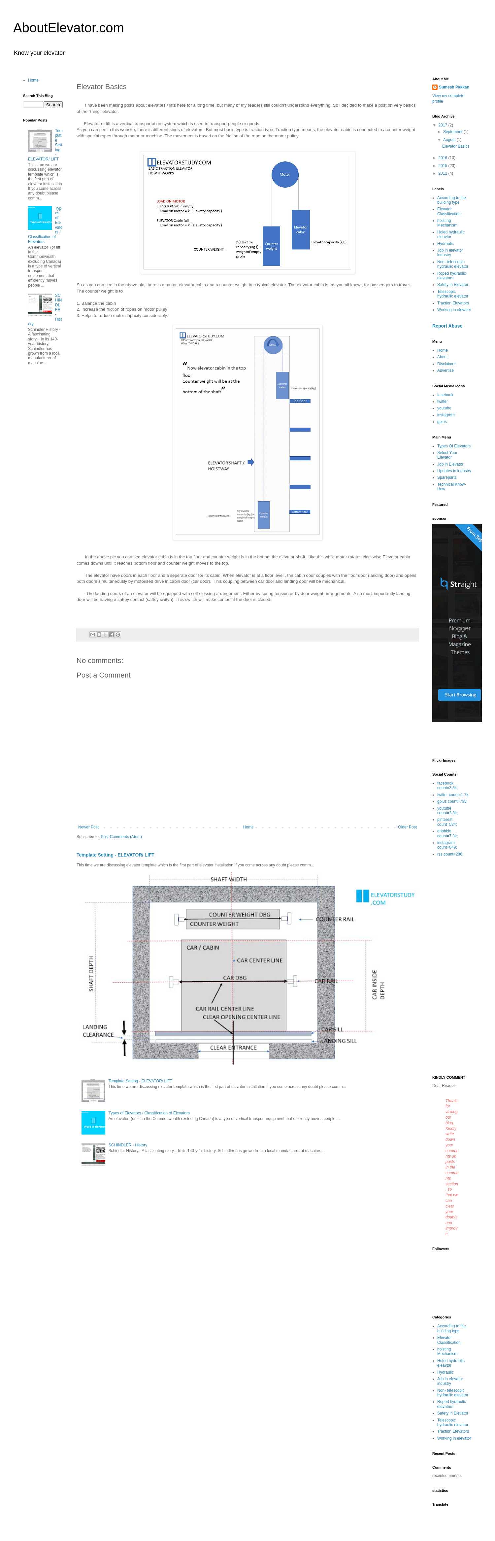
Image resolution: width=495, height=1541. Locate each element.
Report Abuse (447, 326)
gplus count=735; (452, 801)
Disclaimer (446, 364)
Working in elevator (454, 309)
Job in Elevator (450, 464)
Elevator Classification (449, 211)
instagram (446, 415)
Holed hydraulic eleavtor (451, 234)
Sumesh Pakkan (454, 87)
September (453, 131)
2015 (443, 165)
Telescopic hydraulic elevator (452, 293)
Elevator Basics (456, 146)
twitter (442, 401)
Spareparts (447, 477)
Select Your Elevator (447, 455)
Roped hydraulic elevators (451, 275)
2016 (443, 158)
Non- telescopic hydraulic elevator (452, 264)
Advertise (445, 370)
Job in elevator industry (450, 252)
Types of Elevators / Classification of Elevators (149, 1113)
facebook (445, 395)
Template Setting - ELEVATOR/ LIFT (115, 855)
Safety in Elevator (452, 284)
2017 (443, 125)
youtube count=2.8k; (447, 810)
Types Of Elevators (454, 446)
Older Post (407, 827)
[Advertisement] (452, 966)
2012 (443, 173)
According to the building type (451, 200)
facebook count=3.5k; (447, 785)
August (450, 139)
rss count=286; (450, 854)
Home (248, 827)
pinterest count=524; (447, 821)
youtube (444, 408)
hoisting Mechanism (447, 223)
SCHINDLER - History (128, 1145)
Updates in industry (454, 471)
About (442, 357)
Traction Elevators (453, 303)
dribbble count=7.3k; (447, 833)
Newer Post (88, 827)
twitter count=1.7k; (453, 794)
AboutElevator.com (68, 27)
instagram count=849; (447, 845)
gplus (442, 421)
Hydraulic (445, 243)
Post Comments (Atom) (121, 836)
